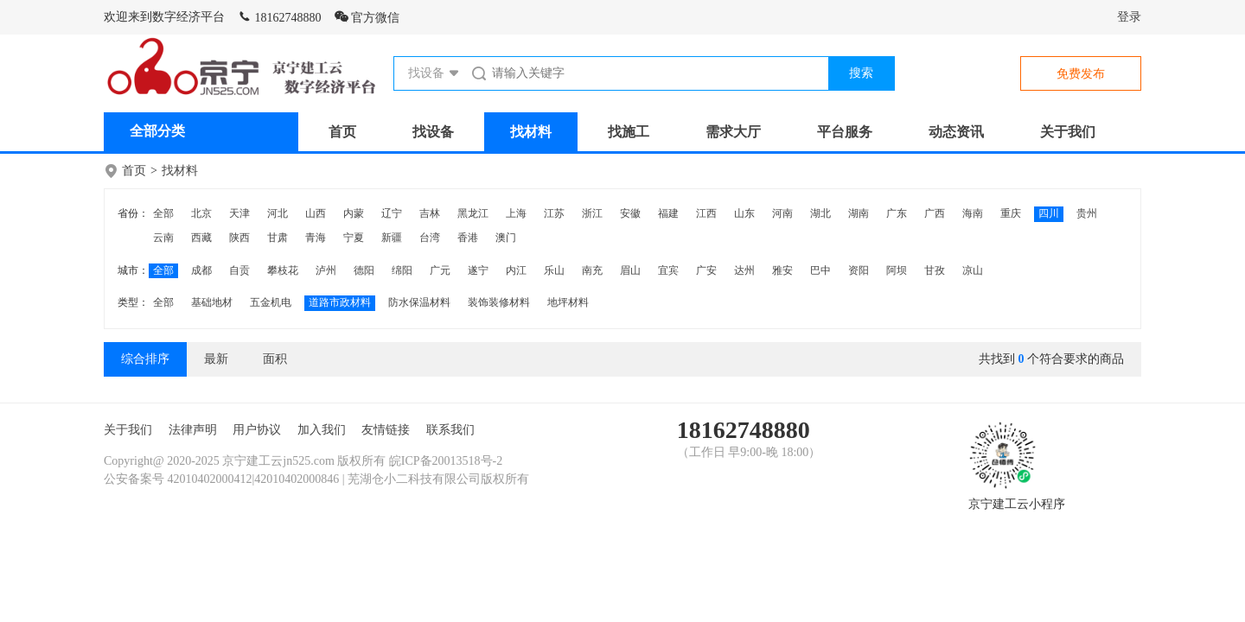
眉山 (630, 270)
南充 (592, 270)
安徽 (630, 213)
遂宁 (478, 270)
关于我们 (1067, 131)
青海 (315, 238)
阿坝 (896, 270)
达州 (744, 270)
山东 (744, 213)
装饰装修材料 (499, 302)
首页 (342, 131)
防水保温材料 (419, 302)
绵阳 (402, 270)
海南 (972, 213)
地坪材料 (568, 302)
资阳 (858, 270)
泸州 (326, 270)
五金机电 (270, 302)
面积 (275, 358)
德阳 (364, 270)
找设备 (433, 131)
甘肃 (277, 238)
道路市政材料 (340, 302)
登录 (1129, 16)
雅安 (782, 270)
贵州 (1086, 213)
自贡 (239, 270)
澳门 (505, 238)
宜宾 (668, 270)
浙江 (592, 213)
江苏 (554, 213)
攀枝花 (282, 270)
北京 (201, 213)
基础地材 (212, 302)
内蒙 (353, 213)
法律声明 (193, 429)
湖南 (858, 213)
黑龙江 (472, 213)
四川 (1048, 213)
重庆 (1010, 213)
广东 (896, 213)
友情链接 (385, 429)
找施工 (628, 131)
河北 (277, 213)
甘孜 (934, 270)
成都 (201, 270)
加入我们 (321, 429)
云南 (163, 238)
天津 (239, 213)
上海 (516, 213)
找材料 (531, 131)
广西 (934, 213)
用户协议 (257, 429)
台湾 (429, 238)
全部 (163, 213)
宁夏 (353, 238)
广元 (440, 270)
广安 (706, 270)
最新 (216, 358)
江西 (706, 213)
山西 (315, 213)
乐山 (554, 270)
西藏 (201, 238)
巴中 (820, 270)
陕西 (239, 238)
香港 (467, 238)
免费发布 (1081, 73)
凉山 (972, 270)
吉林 (429, 213)
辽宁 (391, 213)
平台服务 (844, 131)
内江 (516, 270)
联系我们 (450, 429)
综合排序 (145, 358)
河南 (782, 213)
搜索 (861, 73)
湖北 (820, 213)
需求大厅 (733, 131)
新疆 (391, 238)
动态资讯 (956, 131)
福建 (668, 213)
